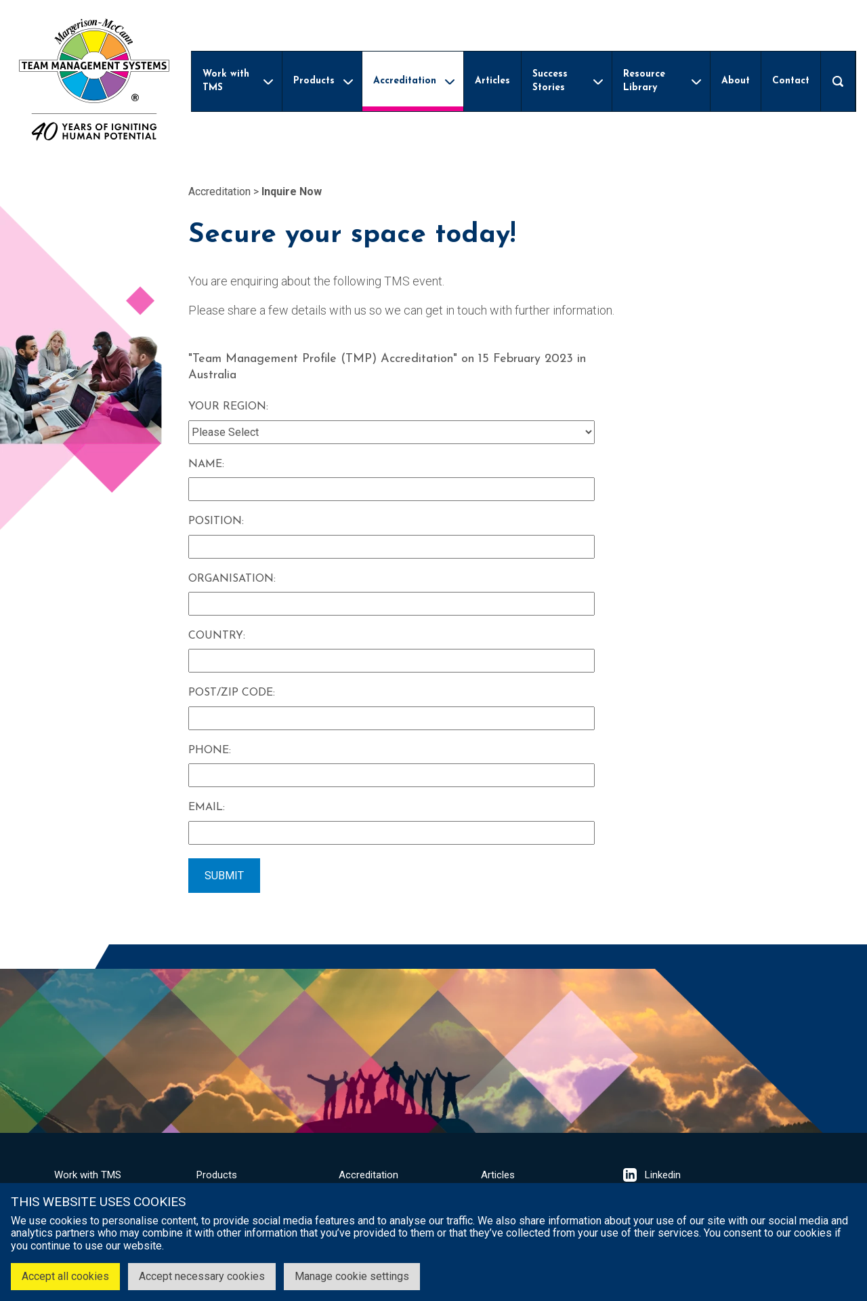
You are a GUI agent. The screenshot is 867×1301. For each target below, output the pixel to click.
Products (216, 1175)
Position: (216, 521)
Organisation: (232, 579)
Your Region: (228, 406)
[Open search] (838, 81)
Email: (206, 807)
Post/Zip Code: (231, 692)
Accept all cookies (65, 1276)
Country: (216, 636)
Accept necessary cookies (202, 1276)
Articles (498, 1175)
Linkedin (652, 1175)
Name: (206, 464)
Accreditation (219, 191)
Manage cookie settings (352, 1276)
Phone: (209, 750)
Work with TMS (87, 1175)
